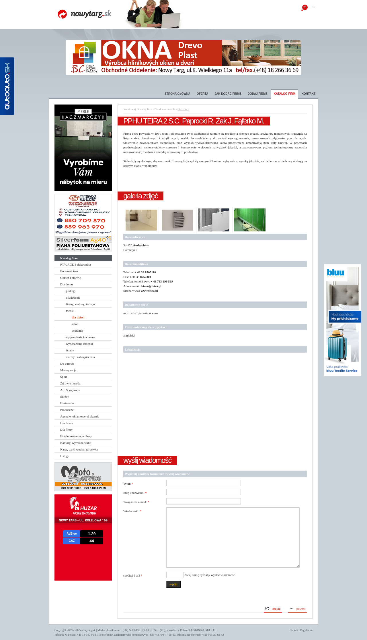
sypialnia (77, 330)
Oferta (202, 93)
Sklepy (64, 396)
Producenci (67, 409)
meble (70, 310)
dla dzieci (78, 317)
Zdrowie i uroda (70, 383)
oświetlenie (73, 297)
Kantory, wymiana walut (75, 442)
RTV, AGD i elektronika (75, 264)
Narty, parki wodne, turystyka (79, 449)
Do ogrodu (67, 363)
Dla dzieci (66, 423)
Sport (63, 376)
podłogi (71, 291)
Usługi (64, 456)
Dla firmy (66, 429)
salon (75, 324)
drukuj (276, 608)
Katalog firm (284, 93)
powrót (300, 608)
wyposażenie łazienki (79, 343)
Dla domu (66, 284)
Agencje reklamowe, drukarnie (79, 416)
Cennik (294, 630)
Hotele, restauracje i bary (76, 436)
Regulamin (306, 630)
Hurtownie (67, 403)
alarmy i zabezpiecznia (80, 357)
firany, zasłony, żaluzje (80, 304)
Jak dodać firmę (227, 93)
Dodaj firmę (258, 93)
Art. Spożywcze (70, 390)
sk (313, 7)
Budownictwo (69, 271)
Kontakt (308, 93)
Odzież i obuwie (70, 277)
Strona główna (177, 93)
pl (305, 7)
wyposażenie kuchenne (80, 337)
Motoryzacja (68, 370)
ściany (70, 350)
